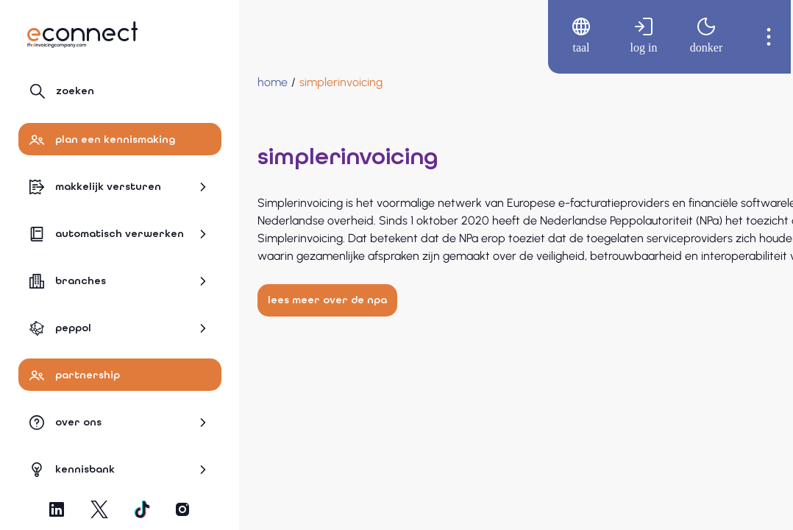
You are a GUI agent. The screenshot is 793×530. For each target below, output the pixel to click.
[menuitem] (566, 37)
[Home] (272, 82)
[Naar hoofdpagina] (82, 34)
